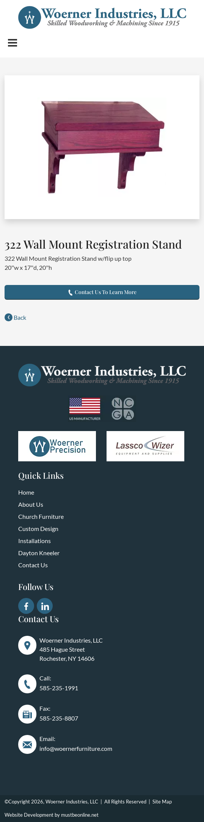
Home (26, 492)
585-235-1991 (58, 687)
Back (15, 317)
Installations (34, 540)
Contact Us (33, 564)
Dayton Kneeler (39, 552)
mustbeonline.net (80, 815)
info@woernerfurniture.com (75, 748)
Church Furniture (41, 516)
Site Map (162, 802)
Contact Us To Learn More (102, 292)
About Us (30, 504)
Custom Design (38, 528)
